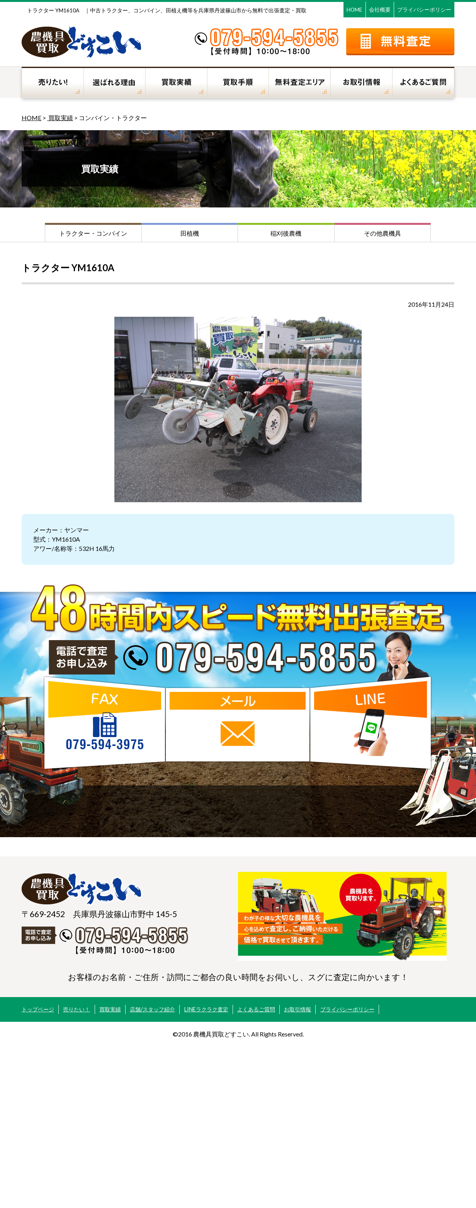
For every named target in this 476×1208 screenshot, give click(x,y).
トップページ (38, 1009)
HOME (354, 9)
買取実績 (60, 117)
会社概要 (380, 9)
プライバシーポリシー (424, 9)
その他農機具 (382, 233)
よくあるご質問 (256, 1009)
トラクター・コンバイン (93, 233)
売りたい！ (76, 1009)
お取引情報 (297, 1009)
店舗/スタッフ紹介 (152, 1009)
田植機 (189, 233)
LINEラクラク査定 (206, 1009)
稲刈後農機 (285, 233)
